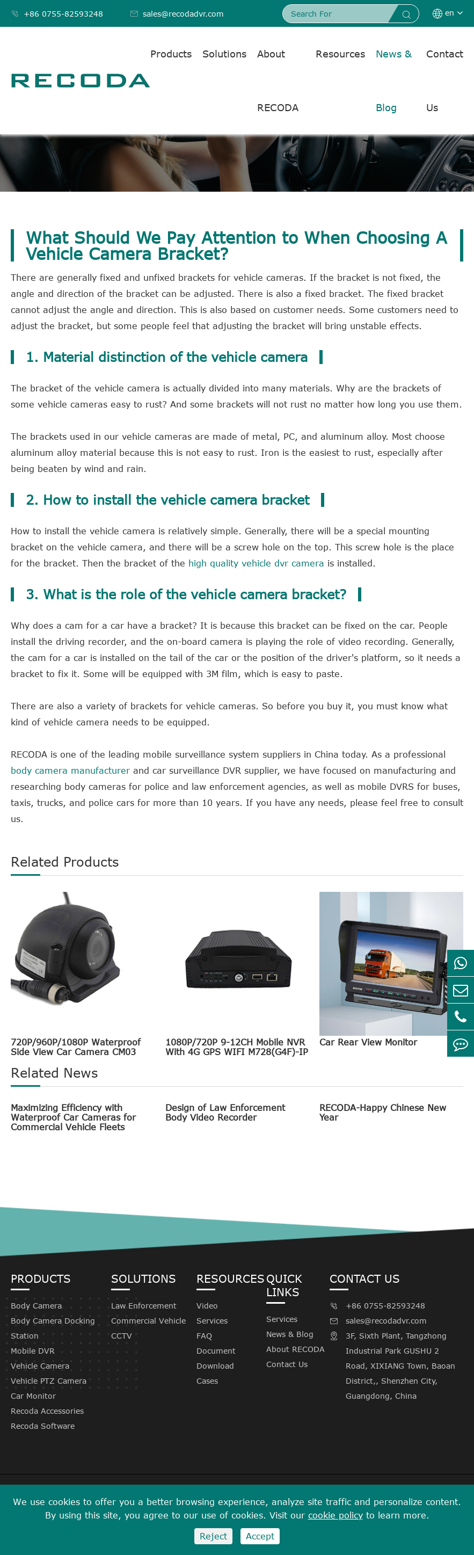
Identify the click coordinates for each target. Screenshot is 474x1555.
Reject (213, 1536)
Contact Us (444, 80)
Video (207, 1305)
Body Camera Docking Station (53, 1328)
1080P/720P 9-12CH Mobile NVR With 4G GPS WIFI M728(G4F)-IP (236, 1047)
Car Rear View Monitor (368, 1042)
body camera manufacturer (70, 770)
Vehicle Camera (40, 1365)
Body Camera (36, 1305)
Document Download (216, 1358)
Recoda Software (43, 1425)
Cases (207, 1380)
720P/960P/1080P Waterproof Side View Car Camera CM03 (76, 1047)
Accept (260, 1536)
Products (171, 54)
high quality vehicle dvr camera (256, 563)
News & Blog (394, 80)
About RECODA (277, 80)
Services (212, 1320)
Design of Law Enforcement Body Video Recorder (225, 1112)
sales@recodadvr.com (177, 13)
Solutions (224, 54)
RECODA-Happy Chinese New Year (382, 1112)
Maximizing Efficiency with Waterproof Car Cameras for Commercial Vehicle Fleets (73, 1117)
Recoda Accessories (47, 1410)
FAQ (204, 1335)
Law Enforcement (144, 1305)
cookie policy (335, 1515)
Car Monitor (33, 1395)
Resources (340, 54)
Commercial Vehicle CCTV (148, 1328)
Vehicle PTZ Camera (48, 1380)
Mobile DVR (33, 1350)
